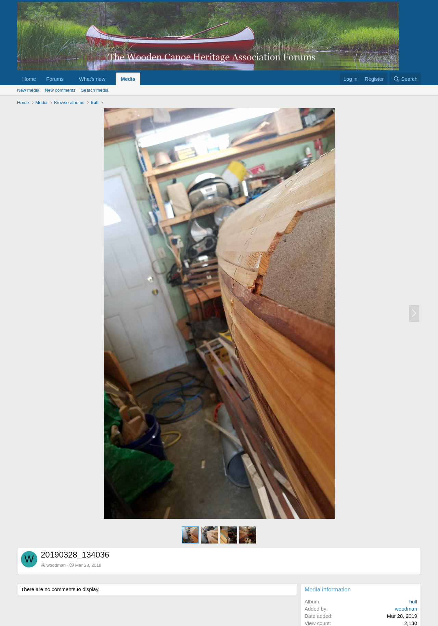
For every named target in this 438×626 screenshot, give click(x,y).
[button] (69, 79)
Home (29, 79)
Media (128, 79)
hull (413, 601)
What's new (92, 79)
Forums (55, 79)
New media (28, 90)
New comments (60, 90)
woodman (56, 565)
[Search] (405, 79)
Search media (94, 90)
